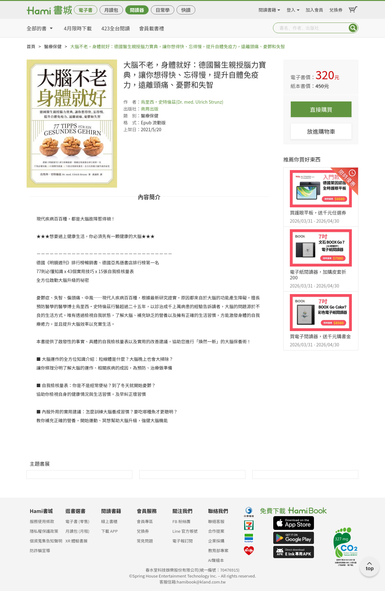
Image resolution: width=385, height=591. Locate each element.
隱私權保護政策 (44, 531)
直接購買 (321, 109)
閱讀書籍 (267, 9)
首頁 (31, 46)
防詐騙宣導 (40, 550)
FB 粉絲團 (181, 521)
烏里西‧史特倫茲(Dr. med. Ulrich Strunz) (182, 102)
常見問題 (145, 541)
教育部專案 (218, 550)
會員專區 (145, 521)
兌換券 (335, 9)
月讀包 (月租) (77, 531)
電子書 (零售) (77, 521)
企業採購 (216, 541)
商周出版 (149, 109)
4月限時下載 (78, 28)
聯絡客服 (216, 521)
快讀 (186, 10)
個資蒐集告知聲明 (46, 541)
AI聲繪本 (216, 560)
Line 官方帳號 (185, 531)
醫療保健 (53, 46)
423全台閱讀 (115, 28)
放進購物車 (321, 131)
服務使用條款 (42, 521)
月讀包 (111, 10)
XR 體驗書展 (76, 541)
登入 (291, 9)
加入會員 (314, 9)
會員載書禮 (151, 28)
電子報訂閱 (182, 541)
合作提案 (216, 531)
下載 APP (109, 531)
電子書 (86, 10)
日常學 (163, 10)
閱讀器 (137, 10)
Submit (353, 28)
